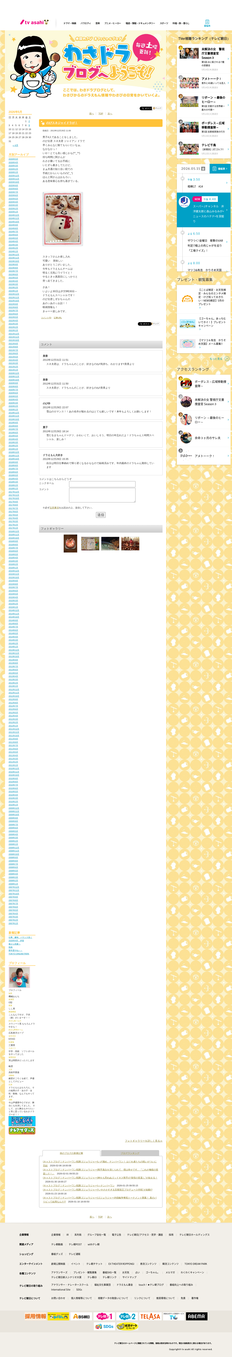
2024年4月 (13, 241)
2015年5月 (13, 594)
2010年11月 (14, 772)
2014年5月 (13, 633)
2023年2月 (13, 287)
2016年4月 (13, 558)
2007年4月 (13, 913)
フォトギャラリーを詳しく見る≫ (144, 1140)
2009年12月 (14, 808)
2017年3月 (13, 521)
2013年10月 (14, 656)
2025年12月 (14, 176)
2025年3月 (13, 205)
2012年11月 (14, 693)
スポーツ (164, 23)
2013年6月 (13, 670)
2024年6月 (13, 235)
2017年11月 (14, 495)
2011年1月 (13, 765)
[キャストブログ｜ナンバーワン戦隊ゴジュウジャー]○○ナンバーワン (79, 1185)
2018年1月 (13, 488)
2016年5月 (13, 554)
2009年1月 (13, 844)
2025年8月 (13, 189)
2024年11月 (14, 218)
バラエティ (86, 23)
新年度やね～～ (15, 950)
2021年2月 (13, 367)
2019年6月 (13, 432)
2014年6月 (13, 630)
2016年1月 (13, 568)
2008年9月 (13, 857)
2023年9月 (13, 264)
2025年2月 (13, 208)
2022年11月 (14, 297)
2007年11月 (14, 890)
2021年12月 (14, 334)
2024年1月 (13, 251)
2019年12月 (14, 413)
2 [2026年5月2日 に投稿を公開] (29, 121)
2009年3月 (13, 838)
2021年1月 (13, 370)
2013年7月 (13, 666)
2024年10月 (14, 222)
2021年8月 (13, 347)
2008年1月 (13, 884)
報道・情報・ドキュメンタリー (140, 23)
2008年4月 (13, 874)
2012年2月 (13, 722)
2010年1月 (13, 805)
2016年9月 (13, 541)
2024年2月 (13, 248)
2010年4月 (13, 795)
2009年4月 (13, 834)
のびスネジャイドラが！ (62, 122)
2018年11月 (14, 456)
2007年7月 (13, 903)
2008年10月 (14, 854)
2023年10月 (14, 261)
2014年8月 (13, 623)
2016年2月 (13, 564)
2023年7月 (13, 271)
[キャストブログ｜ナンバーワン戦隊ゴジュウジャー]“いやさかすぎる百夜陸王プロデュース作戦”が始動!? (97, 1189)
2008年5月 (13, 871)
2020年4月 (13, 399)
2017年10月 (14, 498)
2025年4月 (13, 202)
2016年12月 (14, 531)
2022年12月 (14, 294)
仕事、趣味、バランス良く (20, 937)
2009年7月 (13, 824)
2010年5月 (13, 791)
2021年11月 (14, 337)
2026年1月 (13, 172)
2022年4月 (13, 320)
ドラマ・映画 (69, 23)
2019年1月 (13, 449)
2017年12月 (14, 492)
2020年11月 (14, 376)
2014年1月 (13, 647)
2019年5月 (13, 436)
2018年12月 (14, 452)
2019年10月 (14, 419)
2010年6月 (13, 788)
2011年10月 (14, 736)
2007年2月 (13, 920)
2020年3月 (13, 403)
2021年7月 (13, 350)
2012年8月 (13, 703)
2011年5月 (13, 752)
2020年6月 (13, 393)
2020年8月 (13, 386)
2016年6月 (13, 551)
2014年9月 (13, 620)
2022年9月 (13, 304)
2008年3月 (13, 877)
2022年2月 (13, 327)
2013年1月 (13, 686)
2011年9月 (13, 739)
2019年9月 (13, 422)
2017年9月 (13, 502)
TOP (100, 113)
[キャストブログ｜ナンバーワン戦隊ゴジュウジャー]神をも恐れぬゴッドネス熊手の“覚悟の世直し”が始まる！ (100, 1177)
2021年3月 (13, 363)
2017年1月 (13, 528)
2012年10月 (14, 696)
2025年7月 (13, 192)
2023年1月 (13, 291)
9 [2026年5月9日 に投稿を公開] (29, 125)
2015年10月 (14, 577)
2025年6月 (13, 195)
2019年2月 (13, 446)
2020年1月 (13, 409)
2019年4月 (13, 439)
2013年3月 (13, 679)
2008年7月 (13, 864)
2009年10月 (14, 814)
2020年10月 (14, 380)
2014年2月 (13, 643)
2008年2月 (13, 880)
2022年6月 (13, 314)
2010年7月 (13, 785)
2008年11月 (14, 851)
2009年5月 (13, 831)
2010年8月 (13, 782)
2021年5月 (13, 357)
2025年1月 (13, 212)
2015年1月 (13, 607)
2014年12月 (14, 610)
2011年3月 (13, 759)
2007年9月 (13, 897)
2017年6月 (13, 511)
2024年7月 (13, 231)
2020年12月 (14, 373)
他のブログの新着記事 (71, 1153)
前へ (91, 113)
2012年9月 (13, 699)
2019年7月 (13, 429)
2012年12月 (14, 689)
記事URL (58, 318)
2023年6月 (13, 274)
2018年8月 (13, 465)
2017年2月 (13, 525)
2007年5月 (13, 910)
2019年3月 (13, 442)
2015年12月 (14, 571)
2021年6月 (13, 353)
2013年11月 (14, 653)
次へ (110, 113)
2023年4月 (13, 281)
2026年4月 (13, 162)
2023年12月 (14, 255)
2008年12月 (14, 848)
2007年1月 (13, 923)
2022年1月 (13, 330)
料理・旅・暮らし (181, 23)
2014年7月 (13, 627)
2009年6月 (13, 828)
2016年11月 (14, 535)
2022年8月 (13, 307)
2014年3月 (13, 640)
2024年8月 (13, 228)
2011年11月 (14, 732)
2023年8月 (13, 268)
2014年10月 (14, 617)
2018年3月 (13, 482)
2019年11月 (14, 416)
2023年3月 (13, 284)
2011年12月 (14, 729)
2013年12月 (14, 650)
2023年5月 (13, 278)
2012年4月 (13, 716)
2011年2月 (13, 762)
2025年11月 (14, 179)
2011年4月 (13, 755)
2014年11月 (14, 614)
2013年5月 (13, 673)
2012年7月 (13, 706)
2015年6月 (13, 591)
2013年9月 (13, 660)
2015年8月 (13, 584)
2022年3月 (13, 324)
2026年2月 (13, 169)
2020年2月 (13, 406)
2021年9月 (13, 344)
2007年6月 (13, 907)
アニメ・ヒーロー (112, 23)
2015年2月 (13, 604)
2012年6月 (13, 709)
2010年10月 (14, 775)
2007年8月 (13, 900)
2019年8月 (13, 426)
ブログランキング (130, 1153)
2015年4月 (13, 597)
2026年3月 (13, 166)
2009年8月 (13, 821)
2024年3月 (13, 245)
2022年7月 (13, 310)
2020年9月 (13, 383)
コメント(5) (46, 318)
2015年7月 (13, 587)
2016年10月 (14, 538)
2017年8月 (13, 505)
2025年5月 (13, 199)
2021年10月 (14, 340)
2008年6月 (13, 867)
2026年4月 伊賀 (16, 940)
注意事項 (54, 510)
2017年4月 (13, 518)
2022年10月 (14, 301)
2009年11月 (14, 811)
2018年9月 (13, 462)
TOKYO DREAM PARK (19, 954)
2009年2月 (13, 841)
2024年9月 (13, 225)
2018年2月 (13, 485)
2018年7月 (13, 469)
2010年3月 (13, 798)
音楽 (97, 23)
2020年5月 (13, 396)
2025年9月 (13, 185)
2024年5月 (13, 238)
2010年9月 (13, 778)
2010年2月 (13, 801)
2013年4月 (13, 676)
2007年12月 (14, 887)
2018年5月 (13, 475)
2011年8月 (13, 742)
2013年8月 (13, 663)
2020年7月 (13, 390)
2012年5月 (13, 712)
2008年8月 (13, 861)
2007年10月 (14, 894)
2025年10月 (14, 182)
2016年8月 (13, 545)
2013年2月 (13, 683)
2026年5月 (13, 159)
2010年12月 (14, 768)
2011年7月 (13, 745)
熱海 (11, 947)
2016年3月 (13, 561)
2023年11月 (14, 258)
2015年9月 (13, 581)
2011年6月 (13, 749)
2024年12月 (14, 215)
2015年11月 (14, 574)
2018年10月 (14, 459)
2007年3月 (13, 917)
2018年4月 (13, 479)
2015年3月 (13, 600)
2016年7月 (13, 548)
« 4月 (15, 145)
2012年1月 (13, 726)
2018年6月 (13, 472)
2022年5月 (13, 317)
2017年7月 (13, 508)
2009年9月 (13, 818)
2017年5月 (13, 515)
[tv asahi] (35, 23)
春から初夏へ (14, 944)
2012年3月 (13, 719)
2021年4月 (13, 360)
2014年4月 (13, 637)
